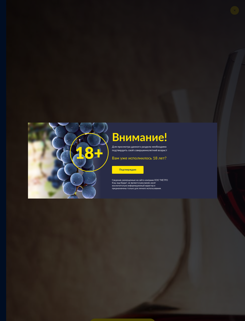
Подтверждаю (127, 170)
